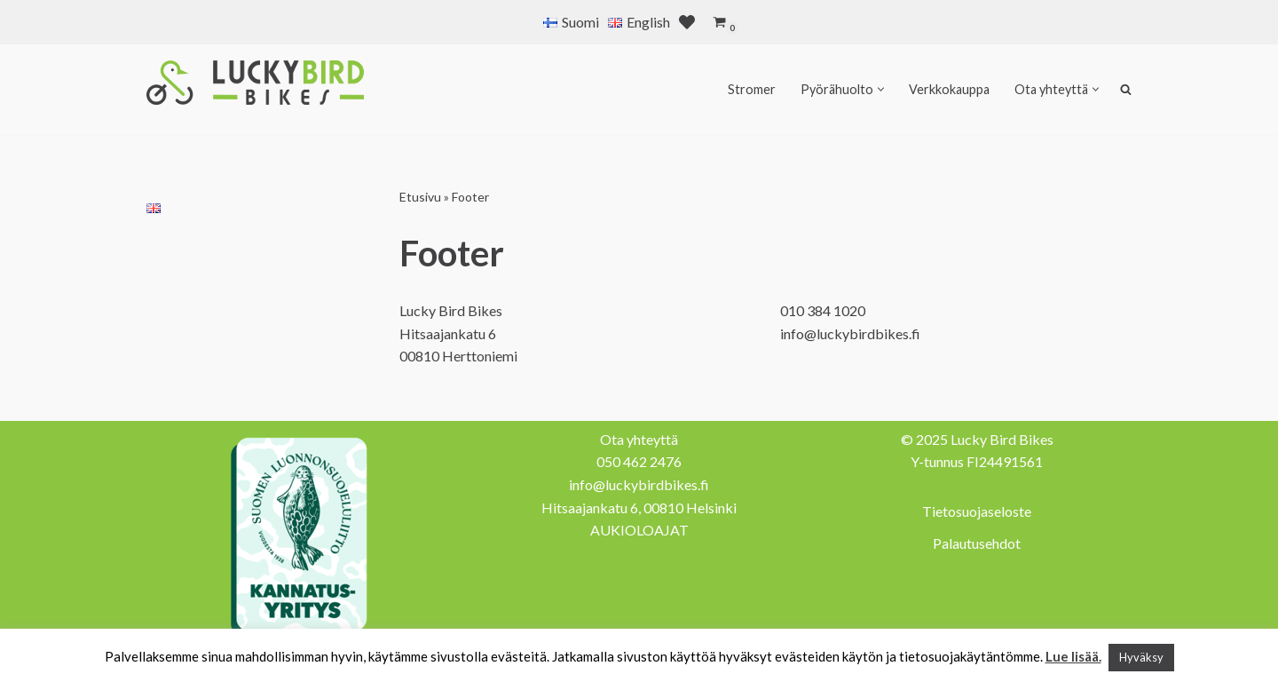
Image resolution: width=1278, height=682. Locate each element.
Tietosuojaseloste (976, 511)
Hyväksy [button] (1141, 657)
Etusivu (420, 196)
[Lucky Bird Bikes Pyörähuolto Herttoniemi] (255, 82)
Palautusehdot (977, 543)
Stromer (752, 89)
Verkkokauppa (949, 89)
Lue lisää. (1073, 656)
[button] (881, 89)
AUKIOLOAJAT (639, 529)
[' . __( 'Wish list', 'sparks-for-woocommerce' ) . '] (687, 22)
